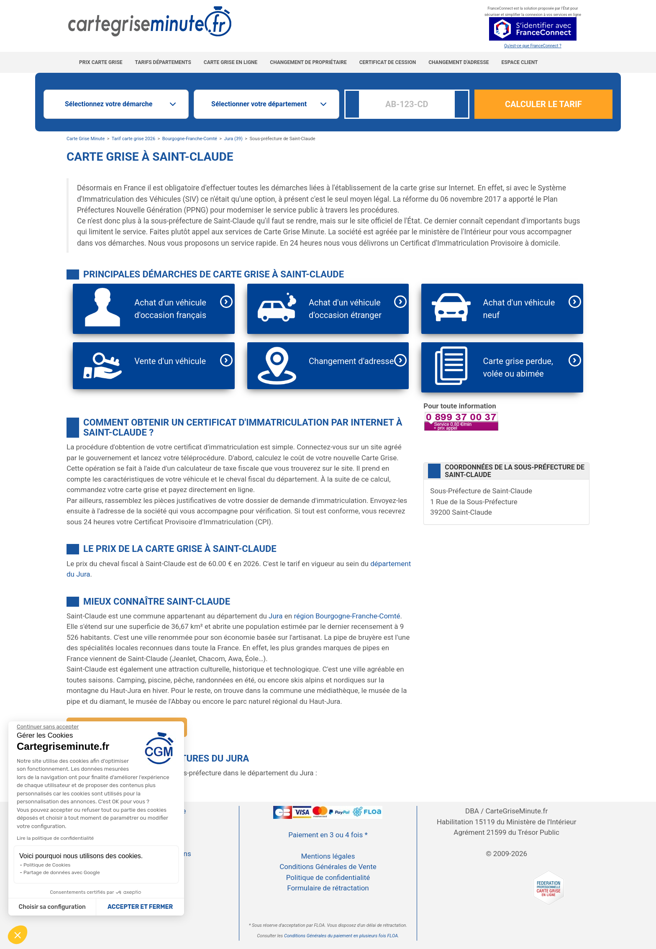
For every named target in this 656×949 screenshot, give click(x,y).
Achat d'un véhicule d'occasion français (170, 309)
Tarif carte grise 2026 (133, 138)
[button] (18, 935)
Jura (275, 616)
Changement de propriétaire (308, 62)
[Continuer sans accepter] (48, 727)
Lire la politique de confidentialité (55, 838)
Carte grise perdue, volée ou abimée (518, 367)
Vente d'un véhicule (170, 361)
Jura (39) (233, 138)
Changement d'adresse (458, 62)
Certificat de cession (387, 62)
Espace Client (520, 62)
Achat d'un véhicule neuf (519, 309)
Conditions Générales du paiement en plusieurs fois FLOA (341, 936)
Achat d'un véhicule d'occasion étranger (345, 309)
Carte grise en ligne (231, 62)
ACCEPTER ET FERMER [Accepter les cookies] (140, 907)
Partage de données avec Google (61, 872)
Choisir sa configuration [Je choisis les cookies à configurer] (52, 907)
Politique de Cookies (46, 865)
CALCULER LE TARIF (543, 104)
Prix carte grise (101, 62)
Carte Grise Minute (86, 138)
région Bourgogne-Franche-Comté (347, 616)
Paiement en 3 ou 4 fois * (328, 835)
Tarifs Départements (163, 62)
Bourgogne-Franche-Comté (189, 138)
